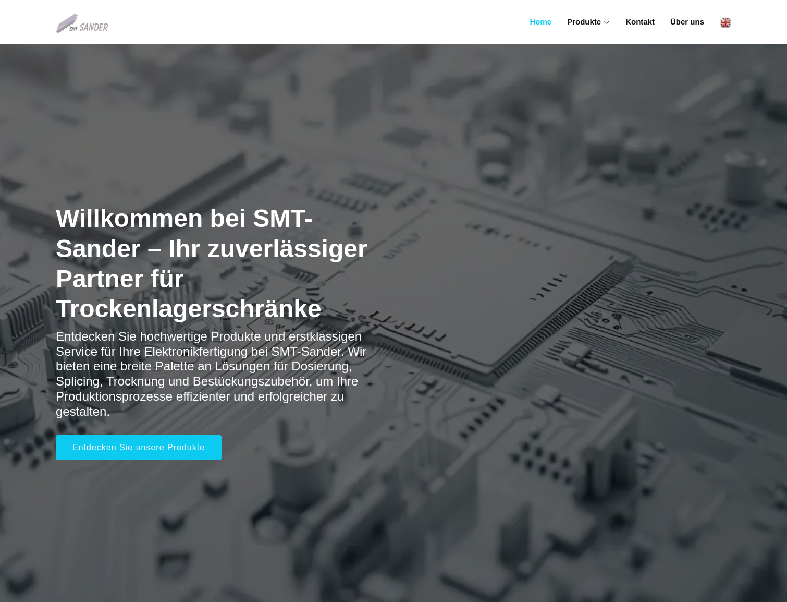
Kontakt (640, 21)
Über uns (687, 21)
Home (540, 21)
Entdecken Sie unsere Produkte (138, 447)
